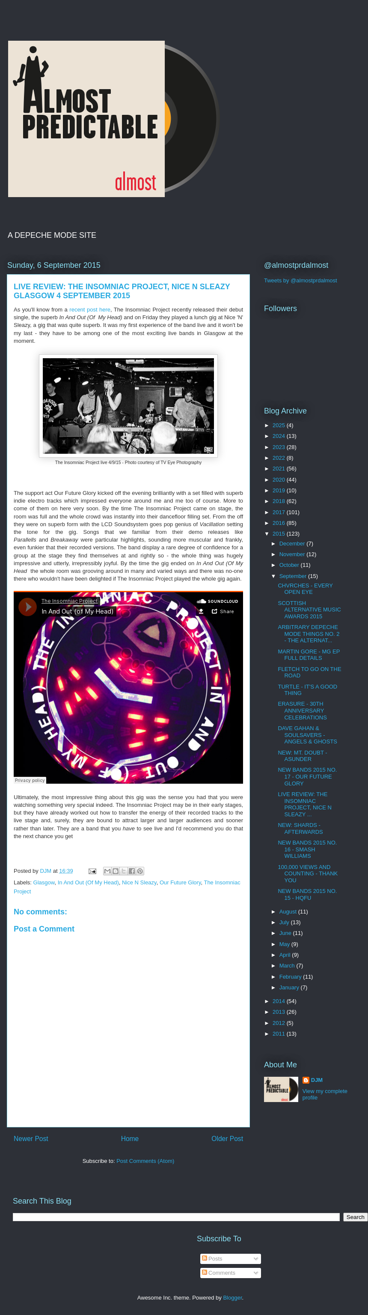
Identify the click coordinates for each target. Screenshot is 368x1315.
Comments (218, 1273)
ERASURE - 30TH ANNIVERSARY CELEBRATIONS (302, 710)
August (288, 911)
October (290, 565)
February (291, 977)
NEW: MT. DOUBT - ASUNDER (302, 756)
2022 (280, 458)
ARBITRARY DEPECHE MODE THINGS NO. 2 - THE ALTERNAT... (308, 634)
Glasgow (44, 882)
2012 (280, 1023)
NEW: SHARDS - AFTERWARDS (300, 828)
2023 (280, 447)
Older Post (227, 1138)
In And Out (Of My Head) (88, 882)
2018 (280, 501)
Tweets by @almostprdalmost (300, 280)
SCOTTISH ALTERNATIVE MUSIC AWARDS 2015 (309, 610)
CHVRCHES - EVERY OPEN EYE (305, 589)
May (285, 944)
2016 (280, 523)
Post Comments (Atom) (145, 1161)
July (285, 922)
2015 (280, 533)
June (286, 933)
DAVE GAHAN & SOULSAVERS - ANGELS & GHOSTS (307, 735)
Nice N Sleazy (139, 882)
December (293, 543)
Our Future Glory (180, 882)
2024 (280, 436)
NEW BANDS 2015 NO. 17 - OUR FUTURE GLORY (307, 776)
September (293, 576)
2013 (280, 1012)
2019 (280, 490)
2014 (280, 1001)
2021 (280, 468)
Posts (212, 1258)
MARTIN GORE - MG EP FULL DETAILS (309, 655)
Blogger (232, 1297)
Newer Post (31, 1138)
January (290, 987)
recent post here (89, 309)
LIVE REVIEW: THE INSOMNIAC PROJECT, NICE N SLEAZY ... (305, 804)
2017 (280, 512)
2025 (280, 425)
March (288, 965)
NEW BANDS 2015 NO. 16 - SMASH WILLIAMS (307, 849)
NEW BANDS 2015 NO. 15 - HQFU (307, 894)
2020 (280, 479)
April (285, 955)
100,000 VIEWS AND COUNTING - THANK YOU (308, 874)
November (293, 554)
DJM (317, 1080)
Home (130, 1138)
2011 (280, 1033)
